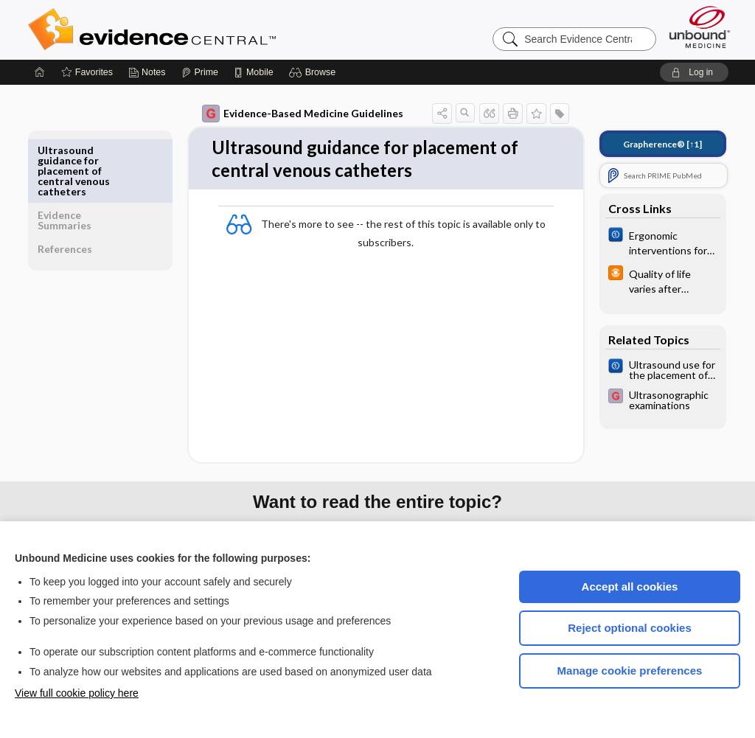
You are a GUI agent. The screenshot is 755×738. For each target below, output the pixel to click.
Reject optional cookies (630, 628)
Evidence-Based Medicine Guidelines (292, 113)
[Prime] (199, 72)
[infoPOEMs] (652, 280)
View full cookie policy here (77, 693)
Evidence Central (211, 29)
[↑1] (652, 144)
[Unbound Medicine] (699, 27)
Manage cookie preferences (630, 670)
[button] (314, 72)
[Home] (40, 72)
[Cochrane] (652, 242)
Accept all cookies (630, 586)
